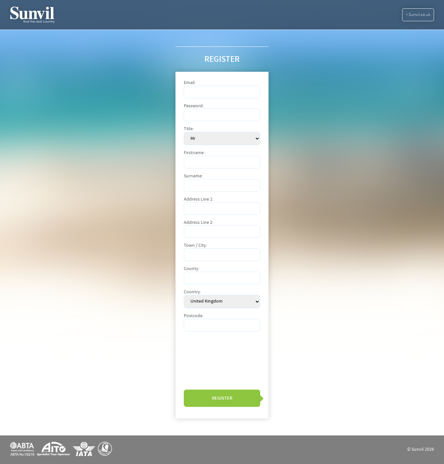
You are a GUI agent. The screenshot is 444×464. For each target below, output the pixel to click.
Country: (192, 292)
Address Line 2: (198, 223)
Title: (189, 129)
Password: (194, 106)
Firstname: (194, 153)
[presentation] (211, 360)
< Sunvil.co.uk (418, 14)
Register (222, 398)
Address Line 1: (198, 199)
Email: (190, 83)
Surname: (193, 176)
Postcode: (193, 316)
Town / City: (195, 245)
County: (191, 269)
